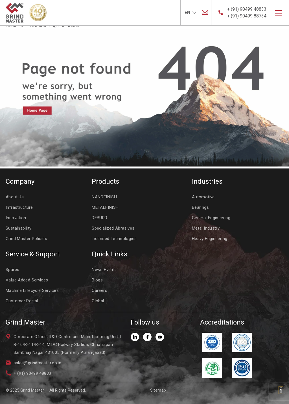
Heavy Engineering (209, 238)
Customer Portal (22, 300)
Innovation (16, 217)
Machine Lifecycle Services (32, 290)
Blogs (97, 280)
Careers (99, 290)
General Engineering (211, 217)
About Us (15, 196)
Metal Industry (206, 228)
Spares (12, 269)
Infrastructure (19, 207)
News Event (103, 269)
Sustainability (18, 228)
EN (187, 12)
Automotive (203, 196)
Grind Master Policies (26, 238)
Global (98, 300)
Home (12, 25)
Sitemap (158, 390)
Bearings (200, 207)
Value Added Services (27, 280)
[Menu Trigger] (278, 13)
